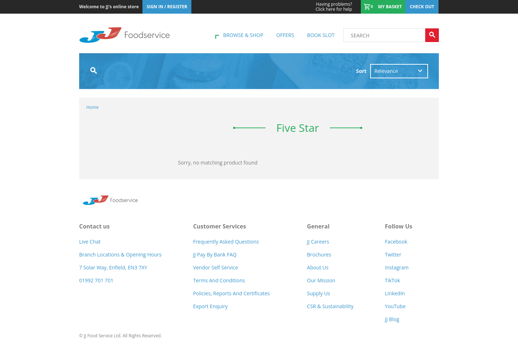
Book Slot (321, 35)
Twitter (393, 254)
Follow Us (398, 226)
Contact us (94, 226)
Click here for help (333, 7)
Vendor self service (215, 267)
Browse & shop (243, 35)
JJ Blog (392, 319)
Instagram (397, 267)
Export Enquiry (210, 306)
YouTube (395, 306)
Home (92, 107)
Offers (285, 35)
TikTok (392, 280)
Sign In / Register (167, 7)
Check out (422, 7)
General (318, 226)
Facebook (396, 241)
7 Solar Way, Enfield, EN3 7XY (113, 267)
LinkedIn (395, 293)
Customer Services (219, 226)
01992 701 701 (96, 280)
